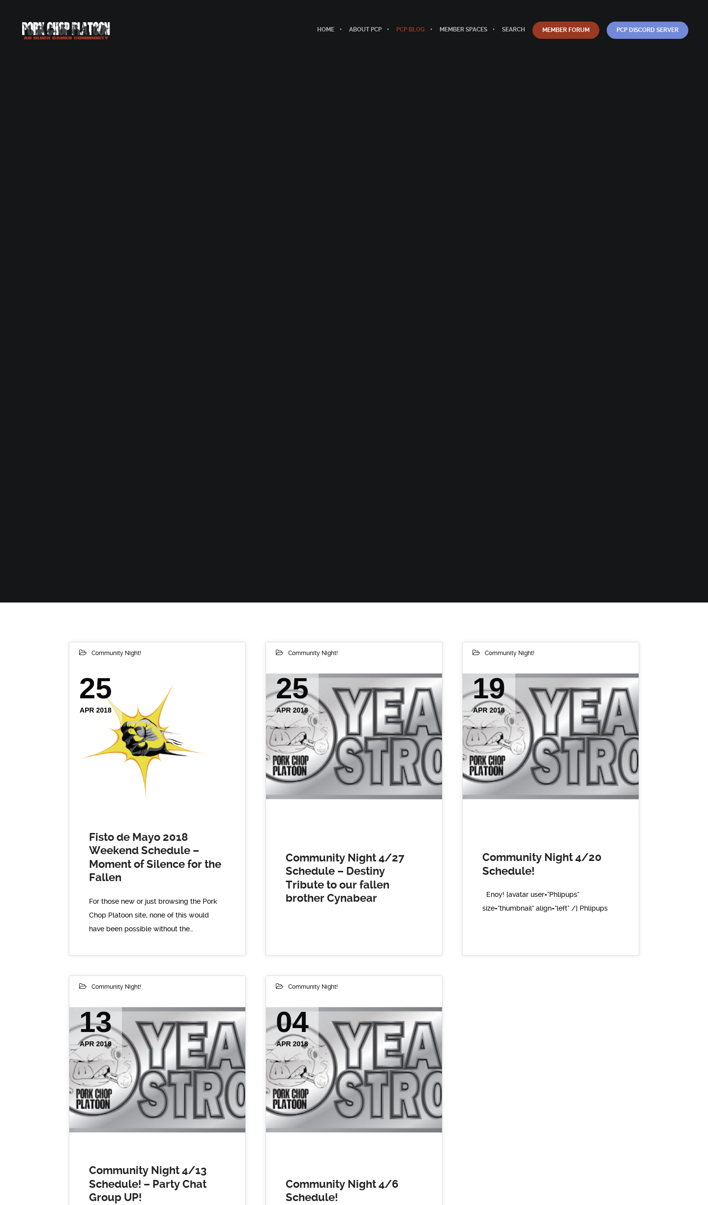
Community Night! (116, 653)
